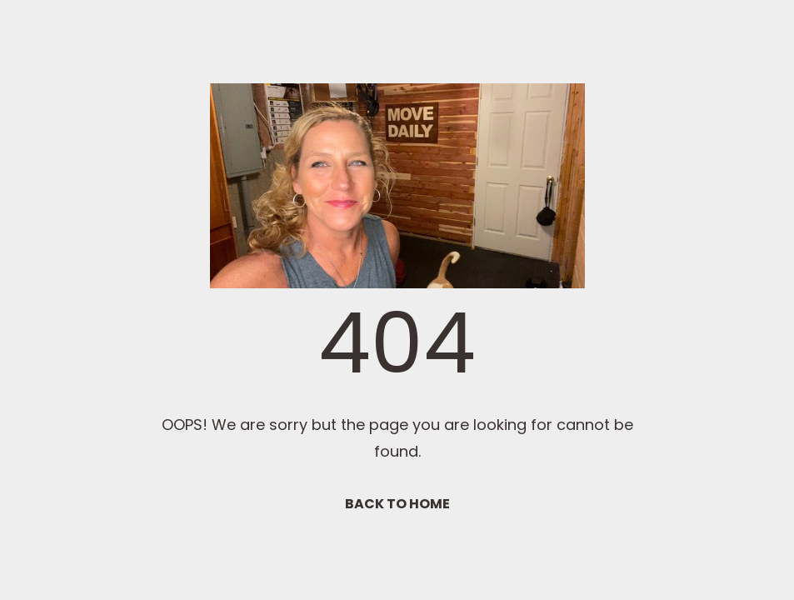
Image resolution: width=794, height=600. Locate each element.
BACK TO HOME (397, 503)
